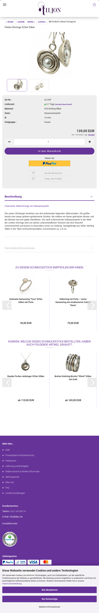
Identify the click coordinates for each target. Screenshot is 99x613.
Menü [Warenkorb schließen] (4, 4)
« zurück (20, 22)
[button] (7, 305)
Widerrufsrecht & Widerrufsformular (22, 471)
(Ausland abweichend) (63, 104)
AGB (7, 450)
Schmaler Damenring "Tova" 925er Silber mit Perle (25, 300)
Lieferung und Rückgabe (16, 466)
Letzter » (42, 22)
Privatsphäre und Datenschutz (19, 455)
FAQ (7, 487)
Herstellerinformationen (20, 248)
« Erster (10, 22)
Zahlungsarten (12, 477)
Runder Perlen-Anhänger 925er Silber (25, 376)
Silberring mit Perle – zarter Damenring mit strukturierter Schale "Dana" (73, 302)
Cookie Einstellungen (15, 493)
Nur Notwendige (49, 599)
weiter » (31, 22)
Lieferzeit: (10, 104)
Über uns (9, 482)
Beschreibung (13, 196)
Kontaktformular (10, 523)
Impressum (10, 460)
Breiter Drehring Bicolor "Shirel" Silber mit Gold (73, 378)
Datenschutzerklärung (12, 583)
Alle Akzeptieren (50, 590)
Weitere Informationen (49, 607)
